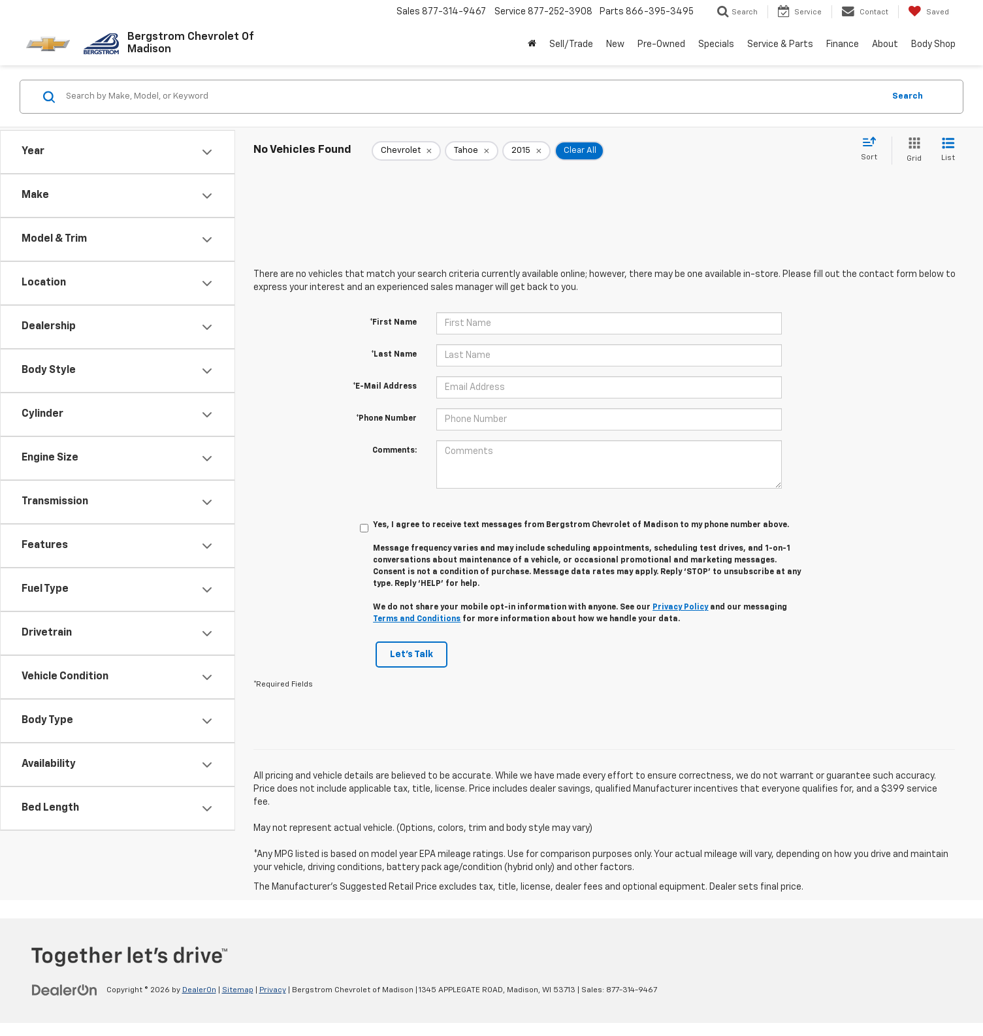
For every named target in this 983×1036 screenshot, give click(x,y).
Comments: (394, 451)
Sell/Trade (571, 44)
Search (907, 96)
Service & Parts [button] (780, 44)
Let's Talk (411, 654)
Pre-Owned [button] (661, 44)
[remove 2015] (526, 151)
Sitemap (237, 990)
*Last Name (394, 355)
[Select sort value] (873, 150)
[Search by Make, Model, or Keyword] (473, 96)
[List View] (948, 151)
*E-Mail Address (385, 387)
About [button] (885, 44)
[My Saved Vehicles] (928, 11)
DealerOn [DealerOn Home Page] (199, 990)
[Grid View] (911, 151)
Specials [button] (716, 44)
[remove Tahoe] (471, 151)
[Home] (532, 44)
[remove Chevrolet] (406, 151)
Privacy (272, 990)
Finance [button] (842, 44)
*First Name (393, 323)
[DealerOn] (64, 989)
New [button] (615, 44)
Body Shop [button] (933, 44)
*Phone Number (386, 419)
